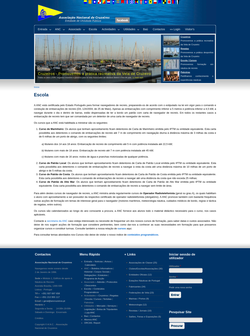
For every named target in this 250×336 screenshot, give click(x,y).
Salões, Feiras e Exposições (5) (145, 316)
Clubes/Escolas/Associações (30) (146, 268)
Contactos (159, 29)
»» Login (175, 29)
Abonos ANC (90, 319)
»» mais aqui (137, 77)
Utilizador (175, 266)
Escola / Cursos (93, 299)
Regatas (114, 295)
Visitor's (189, 29)
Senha (173, 276)
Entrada (42, 29)
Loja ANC (90, 312)
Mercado (101, 305)
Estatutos (103, 275)
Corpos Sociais (101, 271)
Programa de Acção (94, 278)
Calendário (90, 265)
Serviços (111, 305)
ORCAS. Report (92, 322)
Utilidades (129, 29)
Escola (93, 29)
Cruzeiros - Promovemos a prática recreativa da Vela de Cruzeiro (94, 74)
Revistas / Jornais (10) (140, 310)
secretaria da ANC (57, 220)
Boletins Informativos (102, 268)
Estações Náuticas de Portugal (144, 280)
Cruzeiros (103, 295)
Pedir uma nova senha (180, 287)
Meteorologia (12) (138, 304)
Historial (88, 271)
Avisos (108, 261)
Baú (145, 29)
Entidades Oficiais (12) (140, 274)
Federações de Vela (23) (141, 292)
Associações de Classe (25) (143, 262)
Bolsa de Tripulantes (107, 309)
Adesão (101, 282)
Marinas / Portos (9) (139, 298)
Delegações (90, 275)
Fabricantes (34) (137, 286)
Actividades (109, 29)
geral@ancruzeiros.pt (54, 301)
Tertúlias (107, 299)
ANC (58, 29)
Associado (75, 29)
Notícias (99, 261)
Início (36, 87)
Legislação (89, 309)
